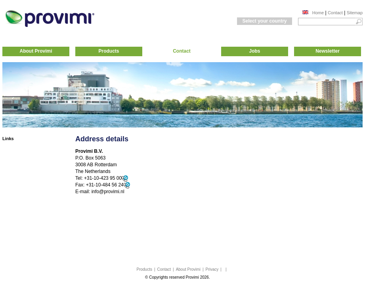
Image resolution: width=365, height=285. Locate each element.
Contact (335, 12)
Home (318, 12)
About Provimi (35, 51)
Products (108, 51)
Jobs (254, 51)
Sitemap (355, 12)
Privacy (212, 269)
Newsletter (327, 51)
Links (8, 138)
